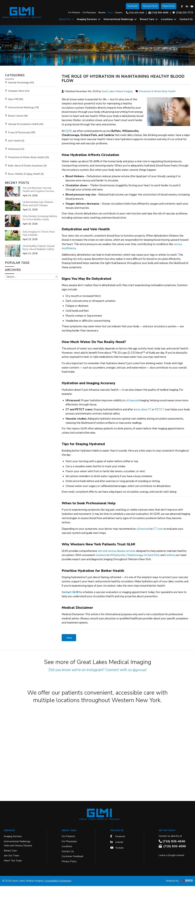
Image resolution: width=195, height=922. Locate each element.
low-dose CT (143, 409)
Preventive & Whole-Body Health (157, 91)
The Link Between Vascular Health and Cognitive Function (38, 189)
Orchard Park (151, 555)
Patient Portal (169, 6)
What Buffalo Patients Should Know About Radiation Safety (38, 248)
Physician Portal (150, 6)
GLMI (68, 131)
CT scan (158, 529)
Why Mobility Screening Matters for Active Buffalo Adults (40, 218)
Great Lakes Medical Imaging (117, 91)
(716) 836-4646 (136, 12)
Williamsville (117, 555)
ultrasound (132, 400)
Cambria (170, 555)
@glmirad (139, 669)
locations (101, 555)
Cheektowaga (134, 555)
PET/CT (159, 409)
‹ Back (69, 637)
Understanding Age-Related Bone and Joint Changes (38, 204)
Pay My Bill (132, 6)
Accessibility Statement (58, 916)
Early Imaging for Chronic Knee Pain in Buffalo (39, 233)
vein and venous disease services (116, 551)
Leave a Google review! (171, 891)
